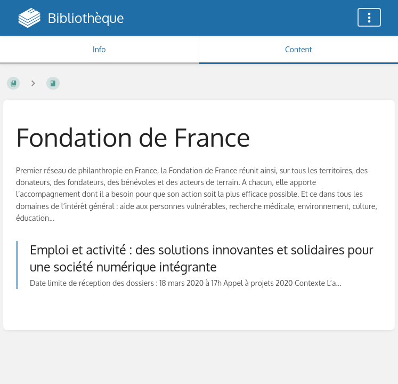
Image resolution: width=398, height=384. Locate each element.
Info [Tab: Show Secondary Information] (99, 49)
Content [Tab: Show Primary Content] (298, 49)
